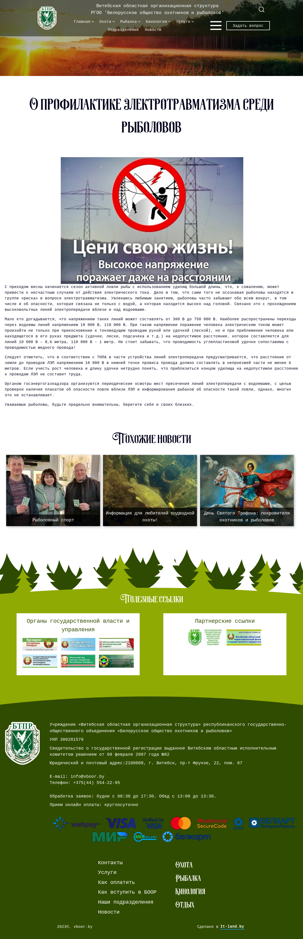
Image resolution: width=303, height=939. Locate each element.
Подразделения (123, 30)
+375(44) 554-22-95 (96, 782)
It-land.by (232, 927)
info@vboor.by (87, 776)
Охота (105, 21)
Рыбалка (128, 21)
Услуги (183, 21)
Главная (82, 21)
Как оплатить (116, 882)
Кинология (156, 21)
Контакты (110, 863)
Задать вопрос (248, 26)
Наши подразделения (125, 902)
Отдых (184, 904)
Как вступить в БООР (127, 892)
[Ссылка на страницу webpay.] (174, 829)
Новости (153, 30)
